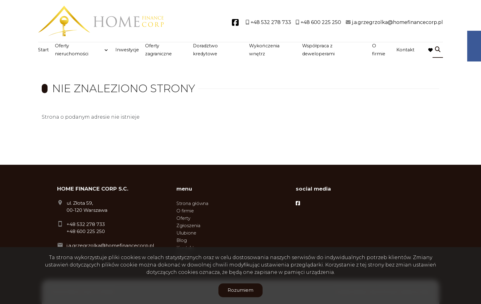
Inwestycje (127, 50)
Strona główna (192, 203)
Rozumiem (240, 290)
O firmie (378, 50)
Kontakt (405, 50)
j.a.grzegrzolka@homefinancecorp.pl (110, 245)
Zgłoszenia (188, 225)
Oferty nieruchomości (71, 50)
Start (43, 50)
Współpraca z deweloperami (318, 50)
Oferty (183, 218)
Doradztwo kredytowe (205, 50)
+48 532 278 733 (86, 224)
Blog (181, 240)
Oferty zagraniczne (158, 50)
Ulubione (186, 233)
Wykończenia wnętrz (264, 50)
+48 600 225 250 (86, 231)
